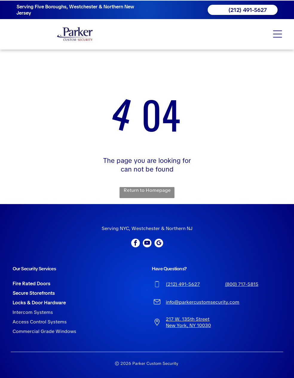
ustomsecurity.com (217, 302)
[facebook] (135, 244)
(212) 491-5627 (183, 284)
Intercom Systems (33, 312)
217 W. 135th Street (187, 319)
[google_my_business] (158, 244)
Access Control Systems (40, 322)
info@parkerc (181, 302)
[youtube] (147, 244)
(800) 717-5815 (241, 284)
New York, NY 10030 (188, 325)
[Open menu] (277, 34)
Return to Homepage (147, 190)
